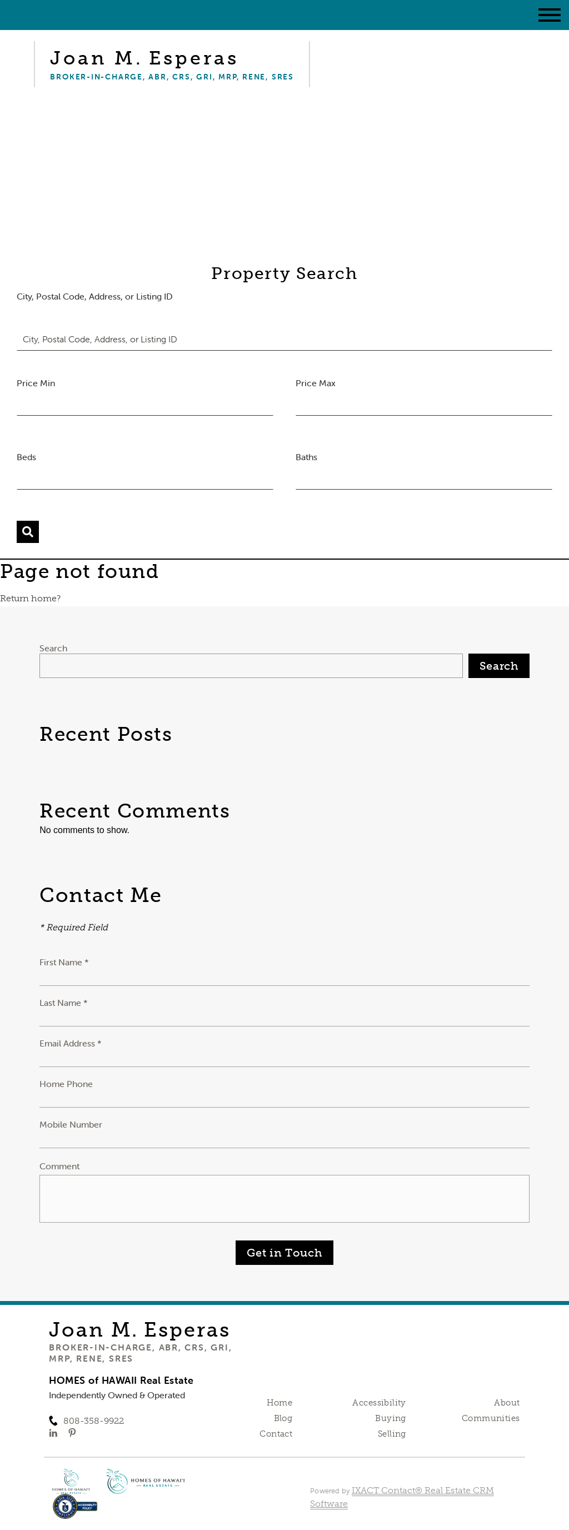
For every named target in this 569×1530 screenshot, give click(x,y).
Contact (275, 1434)
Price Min (36, 382)
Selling (392, 1434)
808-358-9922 (93, 1421)
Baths (306, 456)
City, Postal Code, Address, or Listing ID (95, 296)
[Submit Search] (28, 532)
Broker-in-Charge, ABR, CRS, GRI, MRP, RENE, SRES (140, 1353)
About (507, 1403)
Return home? (30, 598)
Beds (26, 456)
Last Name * (63, 1002)
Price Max (316, 382)
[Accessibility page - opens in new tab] (75, 1512)
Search (53, 648)
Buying (390, 1418)
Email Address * (70, 1043)
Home (280, 1403)
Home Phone (66, 1083)
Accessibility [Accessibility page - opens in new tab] (379, 1403)
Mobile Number (70, 1124)
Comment (59, 1166)
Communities (491, 1418)
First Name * (64, 962)
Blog (283, 1418)
